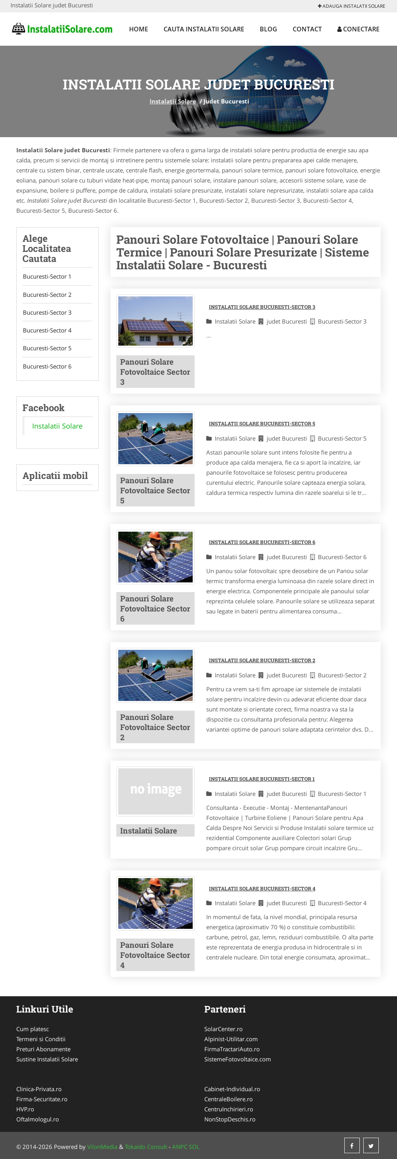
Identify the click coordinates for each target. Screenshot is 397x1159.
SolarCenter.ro (223, 1029)
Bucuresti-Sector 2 (46, 295)
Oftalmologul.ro (37, 1119)
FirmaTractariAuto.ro (232, 1049)
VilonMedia (102, 1146)
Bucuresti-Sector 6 (46, 368)
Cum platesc (32, 1029)
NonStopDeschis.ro (229, 1119)
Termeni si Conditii (41, 1039)
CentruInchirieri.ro (228, 1109)
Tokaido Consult (146, 1146)
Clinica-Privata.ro (39, 1089)
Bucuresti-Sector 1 (46, 277)
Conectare (358, 29)
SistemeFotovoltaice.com (237, 1059)
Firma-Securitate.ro (41, 1099)
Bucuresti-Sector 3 (46, 313)
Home (138, 29)
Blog (268, 29)
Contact (307, 29)
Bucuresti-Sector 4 (46, 331)
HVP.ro (25, 1109)
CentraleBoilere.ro (228, 1099)
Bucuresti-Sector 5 (46, 349)
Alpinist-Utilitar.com (231, 1039)
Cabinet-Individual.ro (232, 1089)
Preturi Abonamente (43, 1049)
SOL (194, 1146)
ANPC (179, 1146)
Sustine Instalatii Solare (47, 1059)
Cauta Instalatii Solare (204, 29)
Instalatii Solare (173, 101)
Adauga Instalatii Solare (351, 6)
